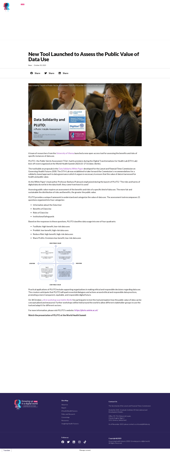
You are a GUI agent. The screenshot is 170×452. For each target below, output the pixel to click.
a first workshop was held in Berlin (57, 300)
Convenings (129, 7)
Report (84, 7)
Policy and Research (114, 7)
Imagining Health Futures (153, 7)
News (30, 65)
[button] (165, 7)
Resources (140, 7)
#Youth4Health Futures (95, 7)
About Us (75, 7)
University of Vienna (65, 153)
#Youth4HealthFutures (69, 411)
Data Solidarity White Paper (71, 168)
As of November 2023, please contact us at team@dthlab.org (129, 424)
